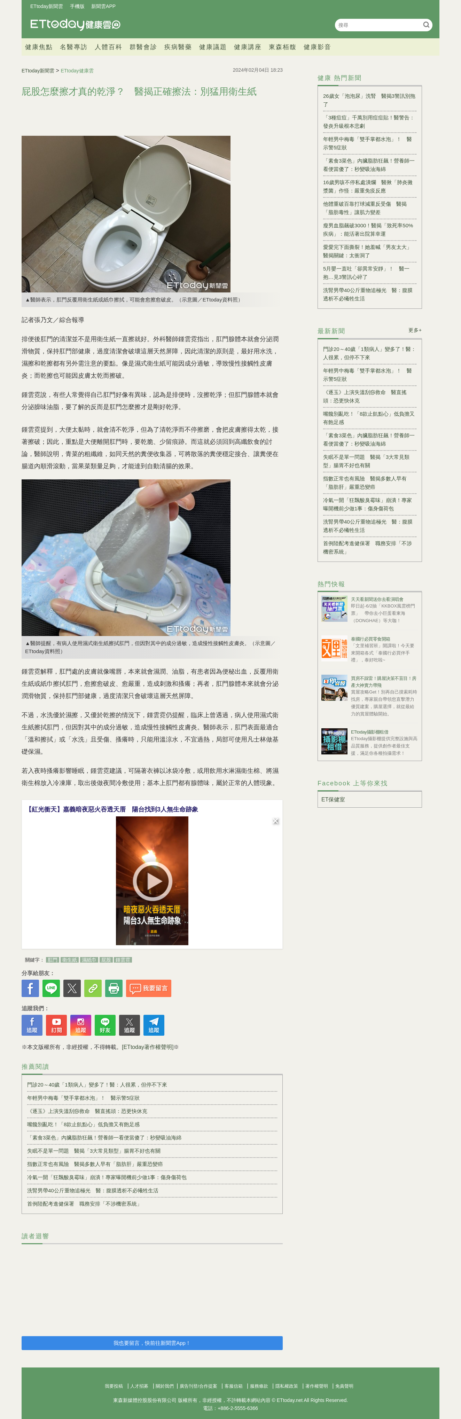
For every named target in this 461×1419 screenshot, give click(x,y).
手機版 (77, 6)
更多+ (415, 330)
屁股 (106, 960)
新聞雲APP (103, 6)
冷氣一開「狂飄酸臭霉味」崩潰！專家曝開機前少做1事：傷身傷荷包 (107, 1177)
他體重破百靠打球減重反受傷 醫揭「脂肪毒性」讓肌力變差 (365, 208)
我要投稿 (114, 1386)
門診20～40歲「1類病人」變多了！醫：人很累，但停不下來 (97, 1085)
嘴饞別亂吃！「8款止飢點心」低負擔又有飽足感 (83, 1124)
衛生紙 (69, 960)
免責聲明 (344, 1386)
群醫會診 (143, 47)
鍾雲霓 (123, 960)
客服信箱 (234, 1386)
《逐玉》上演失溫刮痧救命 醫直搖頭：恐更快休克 (87, 1111)
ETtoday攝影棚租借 (369, 732)
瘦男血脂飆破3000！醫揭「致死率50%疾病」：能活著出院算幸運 (368, 229)
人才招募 (139, 1386)
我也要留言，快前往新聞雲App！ (152, 1343)
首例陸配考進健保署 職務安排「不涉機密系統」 (84, 1204)
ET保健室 (333, 799)
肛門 (52, 960)
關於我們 (165, 1386)
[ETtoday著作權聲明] (147, 1047)
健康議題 (213, 47)
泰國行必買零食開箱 (370, 639)
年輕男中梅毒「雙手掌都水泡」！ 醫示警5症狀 (83, 1098)
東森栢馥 (283, 47)
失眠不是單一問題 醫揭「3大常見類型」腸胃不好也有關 (94, 1151)
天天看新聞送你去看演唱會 (377, 599)
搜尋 (426, 24)
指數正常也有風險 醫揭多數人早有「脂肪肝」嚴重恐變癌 (95, 1164)
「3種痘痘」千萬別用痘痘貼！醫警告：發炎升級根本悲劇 (369, 122)
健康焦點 (39, 47)
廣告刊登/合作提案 (198, 1386)
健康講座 (248, 47)
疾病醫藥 (178, 47)
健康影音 (317, 47)
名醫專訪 (74, 47)
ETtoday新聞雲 (46, 6)
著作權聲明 (316, 1386)
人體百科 (109, 47)
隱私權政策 (286, 1386)
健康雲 (75, 25)
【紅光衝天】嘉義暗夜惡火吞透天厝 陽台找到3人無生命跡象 (111, 809)
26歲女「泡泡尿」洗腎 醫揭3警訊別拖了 (369, 100)
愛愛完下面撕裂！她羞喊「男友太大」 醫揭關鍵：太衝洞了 (369, 251)
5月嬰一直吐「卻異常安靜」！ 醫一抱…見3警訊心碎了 (366, 273)
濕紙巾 (89, 960)
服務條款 (259, 1386)
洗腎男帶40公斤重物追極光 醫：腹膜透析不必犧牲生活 (92, 1190)
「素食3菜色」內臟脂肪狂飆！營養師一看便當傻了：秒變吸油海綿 (104, 1137)
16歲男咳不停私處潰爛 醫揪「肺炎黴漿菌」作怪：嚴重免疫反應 (368, 186)
